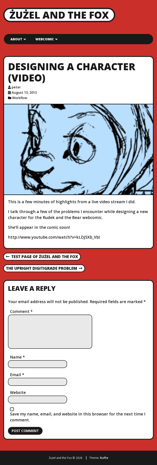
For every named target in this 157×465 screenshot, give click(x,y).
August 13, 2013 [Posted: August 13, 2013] (24, 92)
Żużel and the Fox (59, 14)
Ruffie (104, 458)
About (16, 39)
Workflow (19, 98)
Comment (21, 311)
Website (18, 392)
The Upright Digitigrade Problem (44, 268)
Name (17, 357)
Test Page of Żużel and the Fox (42, 257)
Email (17, 374)
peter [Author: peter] (16, 87)
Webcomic (44, 39)
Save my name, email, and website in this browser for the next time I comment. (77, 417)
